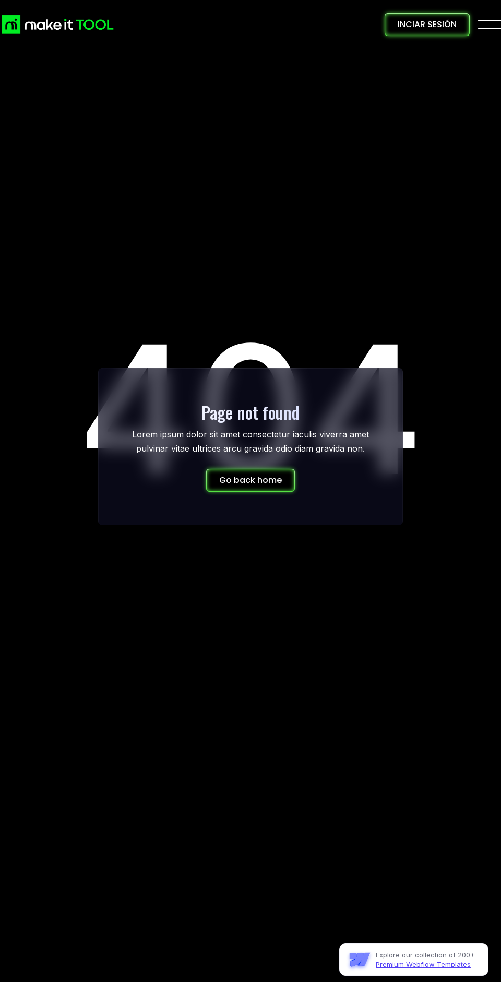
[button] (489, 25)
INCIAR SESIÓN (427, 24)
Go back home (250, 480)
